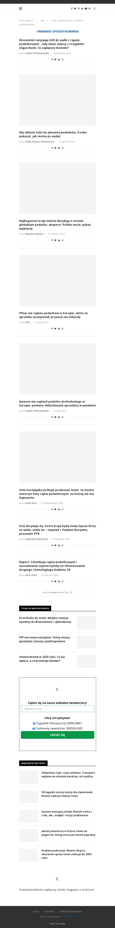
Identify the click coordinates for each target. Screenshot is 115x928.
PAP (27, 322)
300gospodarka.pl (68, 916)
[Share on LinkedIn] (59, 59)
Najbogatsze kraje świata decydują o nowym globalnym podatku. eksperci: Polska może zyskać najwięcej (55, 224)
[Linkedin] (82, 8)
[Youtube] (86, 8)
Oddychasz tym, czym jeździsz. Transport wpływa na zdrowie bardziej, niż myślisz (68, 774)
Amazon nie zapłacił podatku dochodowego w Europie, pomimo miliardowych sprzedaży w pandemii (57, 403)
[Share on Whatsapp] (63, 59)
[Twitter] (75, 8)
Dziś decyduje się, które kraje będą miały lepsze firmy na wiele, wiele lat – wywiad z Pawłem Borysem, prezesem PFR (57, 530)
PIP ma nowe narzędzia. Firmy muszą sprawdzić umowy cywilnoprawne (44, 639)
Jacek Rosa (31, 503)
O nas (36, 911)
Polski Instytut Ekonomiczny (39, 141)
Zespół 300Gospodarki (37, 53)
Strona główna (26, 20)
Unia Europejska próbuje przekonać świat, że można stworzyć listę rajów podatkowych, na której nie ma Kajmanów (56, 494)
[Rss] (89, 8)
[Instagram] (79, 8)
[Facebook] (71, 8)
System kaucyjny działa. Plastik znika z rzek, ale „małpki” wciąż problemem (67, 813)
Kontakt (49, 911)
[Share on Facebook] (52, 59)
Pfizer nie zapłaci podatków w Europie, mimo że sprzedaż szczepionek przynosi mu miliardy (53, 315)
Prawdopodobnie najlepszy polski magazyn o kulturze (56, 881)
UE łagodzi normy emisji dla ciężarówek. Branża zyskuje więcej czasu (67, 793)
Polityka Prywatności (70, 911)
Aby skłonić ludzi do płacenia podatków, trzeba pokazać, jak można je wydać (53, 134)
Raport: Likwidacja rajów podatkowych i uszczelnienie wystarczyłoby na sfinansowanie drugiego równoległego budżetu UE (52, 566)
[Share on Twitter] (55, 59)
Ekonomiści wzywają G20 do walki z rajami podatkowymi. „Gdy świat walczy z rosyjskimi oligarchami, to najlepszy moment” (51, 44)
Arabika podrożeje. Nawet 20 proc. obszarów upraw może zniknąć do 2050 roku (66, 854)
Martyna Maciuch (34, 233)
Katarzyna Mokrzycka (36, 539)
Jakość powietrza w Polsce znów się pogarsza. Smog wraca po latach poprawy (68, 832)
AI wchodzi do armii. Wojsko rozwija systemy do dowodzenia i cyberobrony (45, 620)
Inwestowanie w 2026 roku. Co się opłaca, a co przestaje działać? (42, 659)
